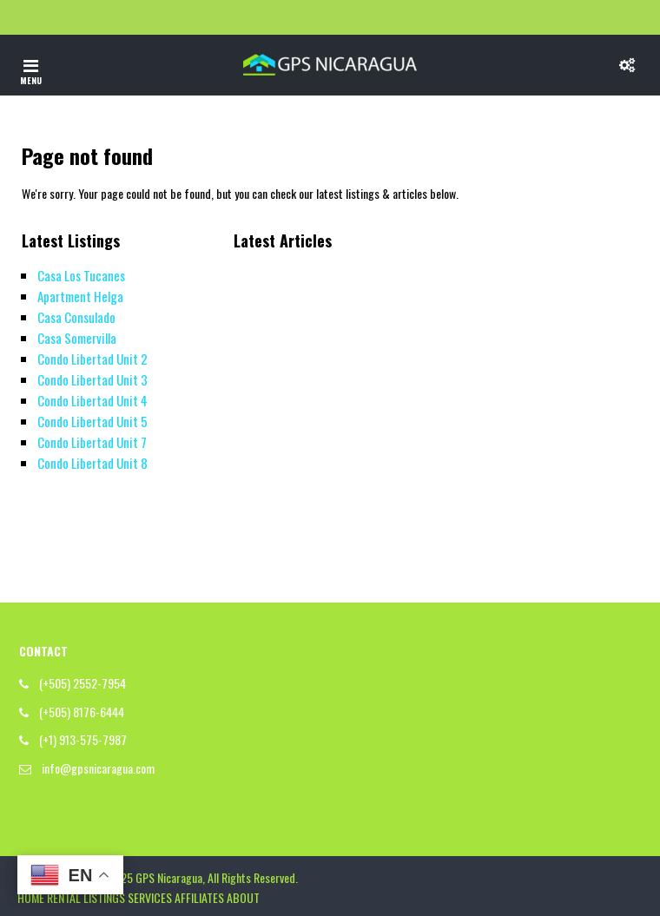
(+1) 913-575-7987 (83, 739)
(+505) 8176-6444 (81, 711)
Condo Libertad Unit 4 (92, 400)
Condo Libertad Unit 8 (92, 462)
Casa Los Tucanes (81, 275)
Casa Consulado (76, 316)
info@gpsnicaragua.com (98, 768)
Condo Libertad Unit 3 (92, 379)
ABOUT (243, 897)
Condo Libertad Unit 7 (92, 441)
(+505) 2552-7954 (82, 683)
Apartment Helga (80, 296)
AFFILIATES (199, 897)
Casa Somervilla (76, 337)
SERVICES (150, 897)
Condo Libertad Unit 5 (92, 421)
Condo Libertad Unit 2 (92, 358)
